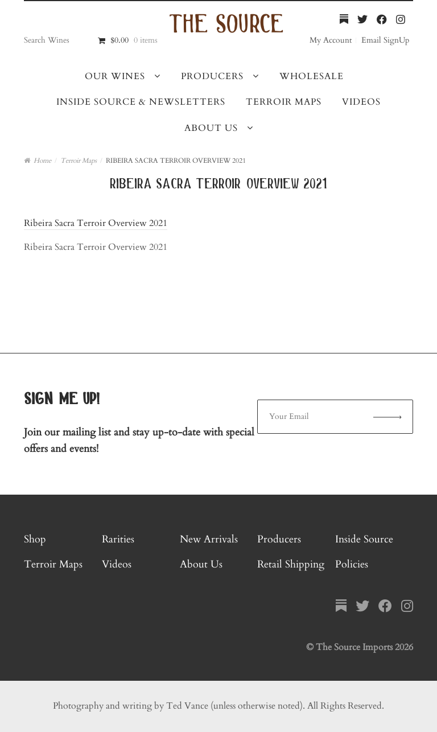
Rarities (118, 539)
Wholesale (311, 76)
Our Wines (115, 76)
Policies (351, 564)
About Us (211, 128)
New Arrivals (209, 539)
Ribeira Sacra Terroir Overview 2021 (95, 223)
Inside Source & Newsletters (140, 102)
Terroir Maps (283, 102)
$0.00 (133, 40)
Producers (212, 76)
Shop (35, 539)
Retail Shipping (290, 564)
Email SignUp (385, 40)
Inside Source (364, 539)
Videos (361, 102)
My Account (331, 40)
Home (42, 160)
